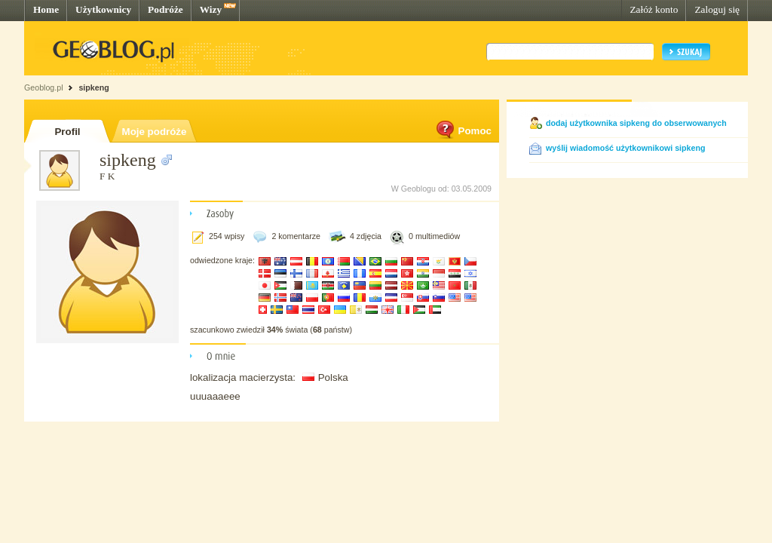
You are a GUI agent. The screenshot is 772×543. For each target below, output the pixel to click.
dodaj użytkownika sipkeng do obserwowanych (636, 122)
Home (46, 9)
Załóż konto (654, 9)
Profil (67, 131)
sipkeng (93, 87)
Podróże (165, 9)
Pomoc (463, 131)
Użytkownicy (103, 9)
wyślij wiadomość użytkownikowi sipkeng (625, 147)
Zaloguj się (717, 9)
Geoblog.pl (43, 87)
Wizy (211, 9)
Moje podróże (154, 131)
